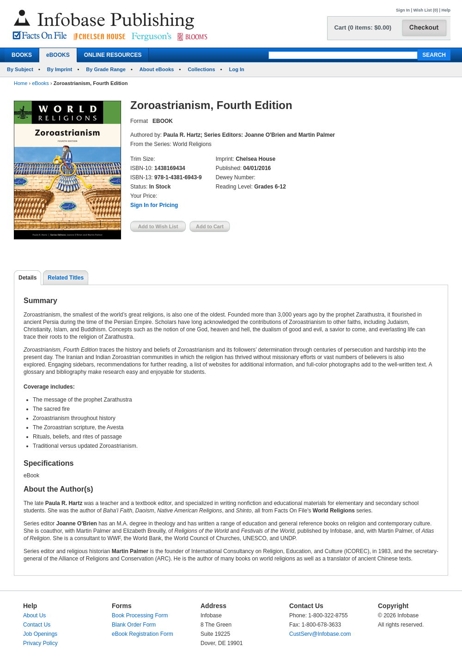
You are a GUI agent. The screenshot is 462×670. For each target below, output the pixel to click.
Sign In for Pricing (154, 205)
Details (27, 277)
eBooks (40, 83)
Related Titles (66, 277)
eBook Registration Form (142, 634)
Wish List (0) (425, 10)
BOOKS (22, 55)
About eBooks (157, 69)
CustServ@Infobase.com (320, 634)
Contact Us (36, 624)
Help (445, 10)
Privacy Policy (40, 643)
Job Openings (40, 634)
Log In (236, 69)
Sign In (403, 10)
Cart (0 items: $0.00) (362, 27)
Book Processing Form (140, 615)
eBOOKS (58, 55)
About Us (34, 615)
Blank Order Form (134, 624)
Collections (201, 69)
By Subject (20, 69)
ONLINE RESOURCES (113, 55)
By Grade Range (106, 69)
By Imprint (59, 69)
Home (20, 83)
